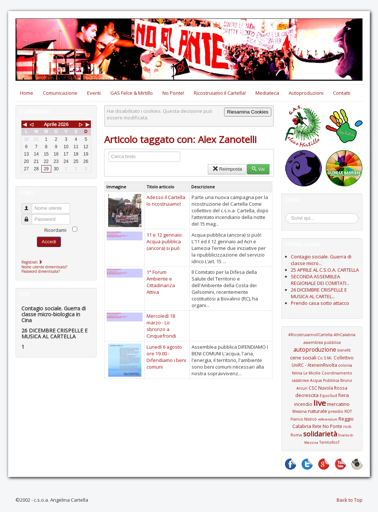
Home (26, 93)
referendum (327, 419)
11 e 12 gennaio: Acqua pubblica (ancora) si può (165, 241)
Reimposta (227, 169)
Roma (296, 435)
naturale (317, 411)
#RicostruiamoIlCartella (310, 334)
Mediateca (267, 93)
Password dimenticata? (40, 271)
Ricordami (55, 230)
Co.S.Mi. (325, 358)
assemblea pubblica (322, 342)
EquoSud (328, 395)
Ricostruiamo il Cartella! (220, 93)
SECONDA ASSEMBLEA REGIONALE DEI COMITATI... (320, 279)
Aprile (50, 124)
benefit (344, 350)
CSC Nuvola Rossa (328, 388)
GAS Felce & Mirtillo (131, 93)
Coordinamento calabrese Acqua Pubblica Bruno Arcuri (322, 380)
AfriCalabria (344, 334)
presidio (335, 411)
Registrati (32, 262)
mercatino (338, 404)
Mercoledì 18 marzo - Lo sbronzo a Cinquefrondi (161, 326)
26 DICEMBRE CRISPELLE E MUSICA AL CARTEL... (319, 293)
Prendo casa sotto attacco (320, 303)
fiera (343, 395)
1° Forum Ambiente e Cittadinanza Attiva (161, 282)
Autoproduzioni (306, 93)
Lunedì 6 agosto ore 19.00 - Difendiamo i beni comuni (166, 357)
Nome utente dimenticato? (44, 266)
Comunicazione (60, 93)
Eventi (94, 93)
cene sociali (303, 357)
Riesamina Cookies (247, 112)
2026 (63, 124)
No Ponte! (173, 93)
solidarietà (320, 433)
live (319, 403)
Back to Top (349, 500)
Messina (299, 411)
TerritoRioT (329, 442)
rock (347, 426)
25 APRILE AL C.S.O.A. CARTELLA (325, 270)
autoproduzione (314, 349)
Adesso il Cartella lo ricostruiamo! (166, 200)
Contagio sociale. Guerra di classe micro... (321, 260)
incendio (303, 404)
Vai (258, 169)
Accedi (49, 241)
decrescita (307, 395)
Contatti (341, 93)
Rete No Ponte (327, 426)
